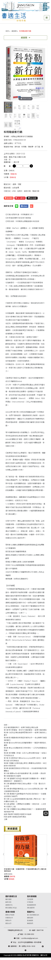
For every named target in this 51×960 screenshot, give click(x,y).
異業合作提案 (9, 915)
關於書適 (8, 899)
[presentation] (3, 853)
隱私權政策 (30, 908)
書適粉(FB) (9, 905)
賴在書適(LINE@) (11, 908)
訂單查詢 (30, 902)
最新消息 (8, 902)
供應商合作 (9, 918)
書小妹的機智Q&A (33, 915)
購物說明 (30, 918)
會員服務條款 (31, 905)
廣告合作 (8, 923)
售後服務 (30, 920)
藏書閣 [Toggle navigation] (25, 37)
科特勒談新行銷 (25, 31)
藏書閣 (14, 31)
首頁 (7, 31)
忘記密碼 (30, 899)
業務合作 (8, 920)
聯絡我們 (30, 923)
